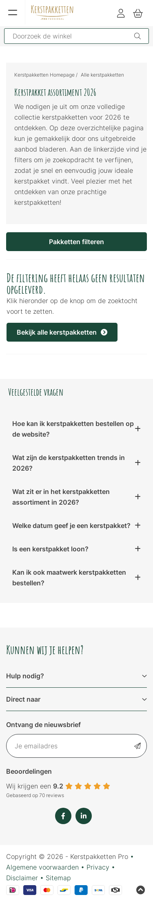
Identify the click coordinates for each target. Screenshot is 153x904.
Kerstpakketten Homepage (44, 75)
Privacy (97, 867)
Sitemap (58, 878)
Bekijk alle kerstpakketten (62, 332)
